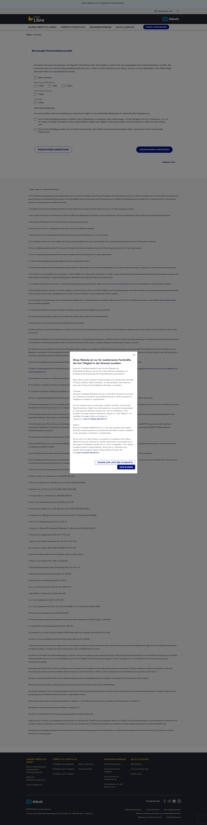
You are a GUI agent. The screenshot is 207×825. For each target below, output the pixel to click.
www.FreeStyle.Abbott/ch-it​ (87, 452)
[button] (126, 467)
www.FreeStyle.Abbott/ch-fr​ (95, 419)
